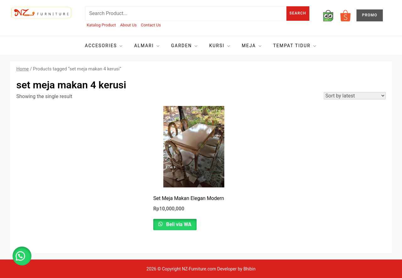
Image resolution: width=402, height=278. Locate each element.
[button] (22, 256)
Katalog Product (101, 25)
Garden (184, 45)
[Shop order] (355, 95)
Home (22, 69)
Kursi (220, 45)
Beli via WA (178, 224)
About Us (128, 25)
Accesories (104, 45)
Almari (147, 45)
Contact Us (151, 25)
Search (298, 13)
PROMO (369, 15)
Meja (252, 45)
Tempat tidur (295, 45)
